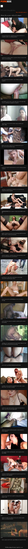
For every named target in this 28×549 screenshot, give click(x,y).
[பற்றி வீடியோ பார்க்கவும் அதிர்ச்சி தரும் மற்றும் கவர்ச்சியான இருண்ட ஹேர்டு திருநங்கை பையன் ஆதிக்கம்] (14, 419)
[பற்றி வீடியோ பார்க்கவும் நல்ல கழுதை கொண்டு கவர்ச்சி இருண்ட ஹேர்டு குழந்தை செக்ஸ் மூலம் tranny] (14, 441)
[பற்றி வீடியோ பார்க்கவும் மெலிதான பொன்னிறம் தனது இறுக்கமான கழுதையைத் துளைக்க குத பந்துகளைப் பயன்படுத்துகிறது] (14, 463)
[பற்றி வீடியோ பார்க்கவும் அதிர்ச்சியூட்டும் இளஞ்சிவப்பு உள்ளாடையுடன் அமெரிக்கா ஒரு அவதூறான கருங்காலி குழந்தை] (14, 179)
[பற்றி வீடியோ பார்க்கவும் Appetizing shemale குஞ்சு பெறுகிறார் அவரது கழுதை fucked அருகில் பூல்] (14, 201)
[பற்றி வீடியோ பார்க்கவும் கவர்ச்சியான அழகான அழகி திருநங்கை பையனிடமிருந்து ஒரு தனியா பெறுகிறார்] (14, 157)
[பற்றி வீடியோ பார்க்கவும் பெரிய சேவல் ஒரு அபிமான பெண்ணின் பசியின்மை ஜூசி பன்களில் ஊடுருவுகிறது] (14, 310)
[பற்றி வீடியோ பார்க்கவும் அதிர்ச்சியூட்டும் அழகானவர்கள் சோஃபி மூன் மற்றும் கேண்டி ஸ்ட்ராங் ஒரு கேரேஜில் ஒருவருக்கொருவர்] (14, 332)
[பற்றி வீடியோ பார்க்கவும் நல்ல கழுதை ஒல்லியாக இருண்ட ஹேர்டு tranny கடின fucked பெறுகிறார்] (14, 69)
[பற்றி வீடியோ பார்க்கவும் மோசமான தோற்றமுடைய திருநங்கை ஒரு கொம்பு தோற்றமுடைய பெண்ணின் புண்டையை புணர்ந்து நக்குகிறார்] (14, 25)
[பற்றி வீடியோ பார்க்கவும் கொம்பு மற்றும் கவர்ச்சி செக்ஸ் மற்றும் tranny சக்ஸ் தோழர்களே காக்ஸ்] (14, 529)
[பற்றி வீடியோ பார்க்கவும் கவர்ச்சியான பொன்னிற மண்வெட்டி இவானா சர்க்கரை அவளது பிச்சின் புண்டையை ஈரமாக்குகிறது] (14, 47)
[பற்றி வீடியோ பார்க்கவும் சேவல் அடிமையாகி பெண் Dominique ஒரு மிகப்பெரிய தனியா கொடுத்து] (14, 288)
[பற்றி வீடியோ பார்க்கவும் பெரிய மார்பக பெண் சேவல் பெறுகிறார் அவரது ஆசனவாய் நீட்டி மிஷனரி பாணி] (14, 485)
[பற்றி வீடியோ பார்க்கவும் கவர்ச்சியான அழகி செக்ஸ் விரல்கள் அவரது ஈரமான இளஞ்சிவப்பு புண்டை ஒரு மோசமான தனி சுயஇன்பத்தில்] (14, 397)
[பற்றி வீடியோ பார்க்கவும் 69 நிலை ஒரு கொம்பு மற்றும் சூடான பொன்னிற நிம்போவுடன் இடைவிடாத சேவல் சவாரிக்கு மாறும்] (14, 135)
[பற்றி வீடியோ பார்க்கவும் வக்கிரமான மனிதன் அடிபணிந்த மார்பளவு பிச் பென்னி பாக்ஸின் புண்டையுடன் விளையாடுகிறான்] (14, 507)
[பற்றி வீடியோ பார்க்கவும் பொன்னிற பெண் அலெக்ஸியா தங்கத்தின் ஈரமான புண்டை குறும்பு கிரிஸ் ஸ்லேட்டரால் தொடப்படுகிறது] (14, 375)
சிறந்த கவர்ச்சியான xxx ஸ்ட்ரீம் (6, 1)
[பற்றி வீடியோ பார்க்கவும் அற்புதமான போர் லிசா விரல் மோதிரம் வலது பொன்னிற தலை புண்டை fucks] (14, 113)
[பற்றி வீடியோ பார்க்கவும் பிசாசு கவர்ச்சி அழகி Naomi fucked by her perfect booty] (14, 354)
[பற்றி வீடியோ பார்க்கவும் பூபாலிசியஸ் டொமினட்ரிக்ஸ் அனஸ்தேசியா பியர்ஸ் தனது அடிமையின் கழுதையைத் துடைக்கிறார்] (14, 266)
